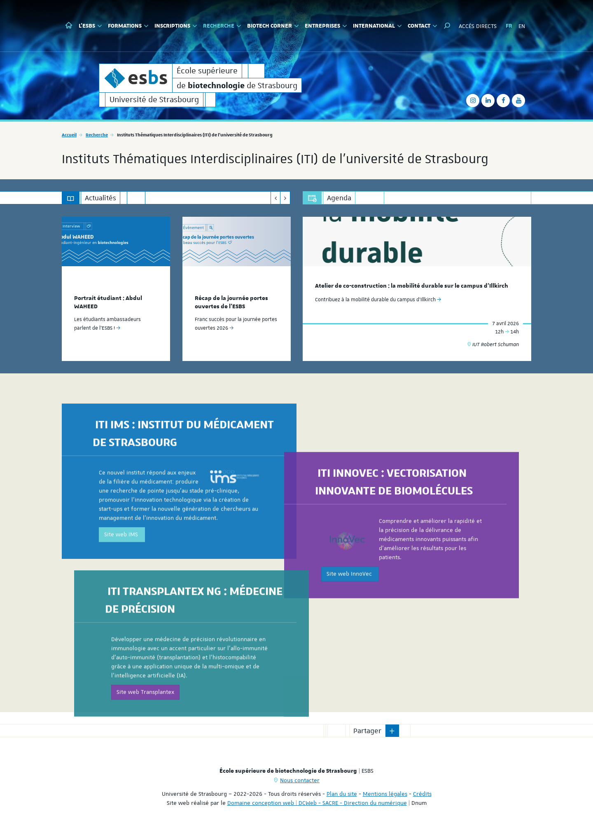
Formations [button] (128, 26)
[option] (116, 289)
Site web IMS (122, 587)
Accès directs (478, 26)
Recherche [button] (222, 26)
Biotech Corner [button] (273, 26)
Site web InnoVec (350, 623)
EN (521, 26)
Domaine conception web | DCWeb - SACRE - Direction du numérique (317, 803)
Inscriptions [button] (175, 26)
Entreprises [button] (326, 26)
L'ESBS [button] (90, 26)
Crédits (422, 793)
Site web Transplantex (145, 742)
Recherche (97, 134)
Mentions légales (385, 793)
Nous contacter (300, 780)
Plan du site (342, 793)
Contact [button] (422, 26)
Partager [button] (367, 730)
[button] (447, 26)
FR (509, 26)
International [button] (377, 26)
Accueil (69, 134)
